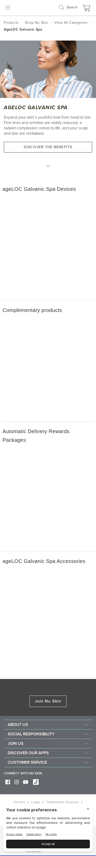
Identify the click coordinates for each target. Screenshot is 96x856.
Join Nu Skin (48, 701)
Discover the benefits (48, 147)
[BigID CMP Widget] (48, 829)
